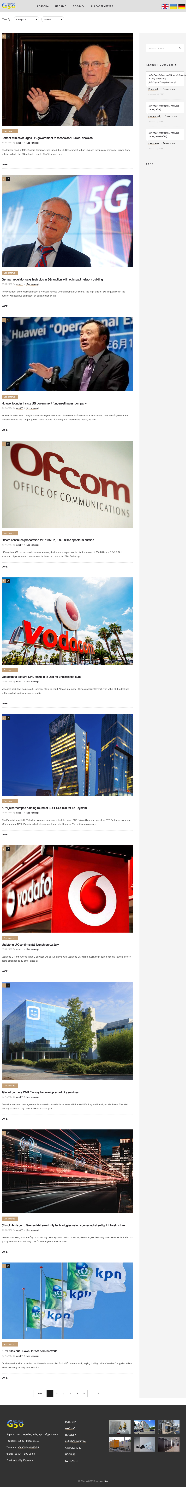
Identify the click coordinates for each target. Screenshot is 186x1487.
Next (40, 1393)
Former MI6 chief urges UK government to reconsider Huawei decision (47, 138)
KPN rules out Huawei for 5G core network (29, 1351)
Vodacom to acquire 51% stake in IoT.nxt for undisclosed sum (41, 677)
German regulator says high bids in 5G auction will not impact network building (52, 279)
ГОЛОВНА (43, 6)
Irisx (106, 1481)
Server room (169, 89)
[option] (119, 1427)
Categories (21, 19)
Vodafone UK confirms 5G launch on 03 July (30, 944)
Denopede (153, 89)
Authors (47, 19)
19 (97, 1393)
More (4, 164)
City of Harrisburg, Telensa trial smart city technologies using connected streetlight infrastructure (63, 1225)
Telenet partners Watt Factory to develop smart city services (40, 1092)
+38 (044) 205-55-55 (28, 1440)
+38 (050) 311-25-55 (28, 1447)
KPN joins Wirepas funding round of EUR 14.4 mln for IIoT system (44, 808)
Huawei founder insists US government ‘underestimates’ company (44, 403)
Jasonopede (154, 116)
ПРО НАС (60, 6)
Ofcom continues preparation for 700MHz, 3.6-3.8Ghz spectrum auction (48, 540)
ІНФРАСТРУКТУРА (102, 6)
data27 (19, 142)
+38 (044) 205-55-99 (24, 1453)
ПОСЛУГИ (79, 6)
